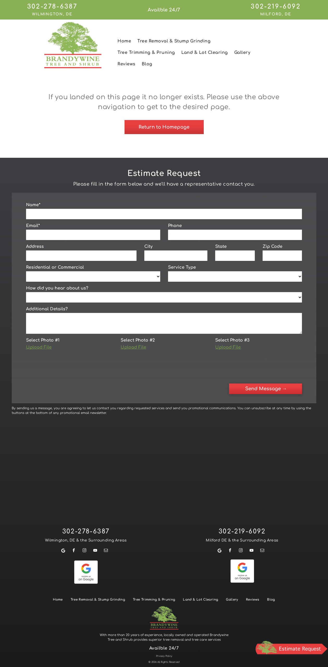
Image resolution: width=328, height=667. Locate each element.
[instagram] (85, 528)
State (221, 246)
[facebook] (74, 528)
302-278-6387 (52, 6)
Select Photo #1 (42, 340)
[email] (106, 528)
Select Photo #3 (232, 340)
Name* (33, 205)
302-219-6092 (276, 6)
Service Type (182, 267)
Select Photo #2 (138, 340)
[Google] (63, 528)
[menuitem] (124, 41)
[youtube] (95, 528)
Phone (175, 225)
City (148, 246)
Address (35, 246)
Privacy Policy (164, 633)
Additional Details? (47, 309)
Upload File (39, 347)
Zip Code (272, 246)
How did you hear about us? (57, 288)
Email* (33, 225)
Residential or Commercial (55, 267)
